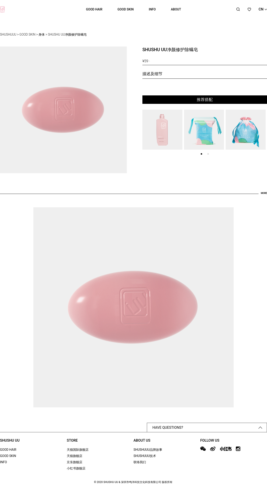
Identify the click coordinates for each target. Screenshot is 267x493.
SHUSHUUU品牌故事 (148, 449)
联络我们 (140, 462)
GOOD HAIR (94, 9)
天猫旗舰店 (74, 456)
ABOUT (176, 9)
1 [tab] (201, 154)
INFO (152, 9)
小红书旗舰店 (76, 468)
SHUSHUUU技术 (145, 456)
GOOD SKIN (125, 9)
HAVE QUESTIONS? (207, 427)
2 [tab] (208, 154)
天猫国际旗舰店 (78, 449)
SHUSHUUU (8, 34)
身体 (41, 34)
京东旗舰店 (74, 462)
